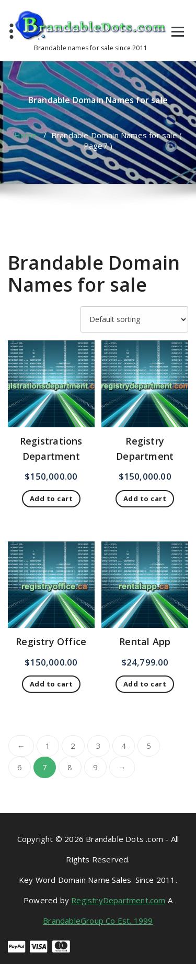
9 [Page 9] (95, 767)
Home (25, 135)
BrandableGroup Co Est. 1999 (98, 920)
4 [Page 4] (123, 745)
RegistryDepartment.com (118, 900)
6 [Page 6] (19, 767)
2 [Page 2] (73, 745)
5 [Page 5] (148, 745)
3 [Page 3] (98, 745)
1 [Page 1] (47, 745)
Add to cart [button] (51, 498)
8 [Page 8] (69, 767)
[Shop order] (134, 319)
